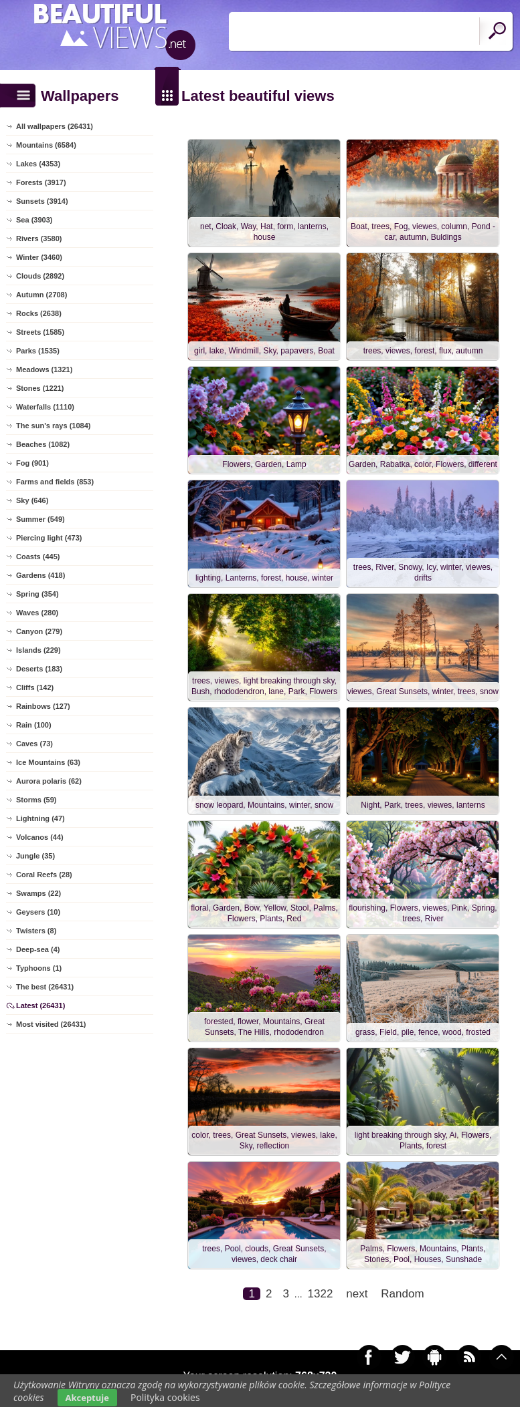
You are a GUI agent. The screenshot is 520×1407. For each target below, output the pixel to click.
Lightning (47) (40, 818)
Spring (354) (37, 594)
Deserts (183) (39, 669)
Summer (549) (40, 519)
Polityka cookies (165, 1397)
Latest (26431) (40, 1005)
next (356, 1293)
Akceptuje (87, 1398)
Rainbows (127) (43, 706)
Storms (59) (36, 800)
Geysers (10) (38, 912)
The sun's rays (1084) (53, 426)
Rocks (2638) (39, 313)
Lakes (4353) (38, 164)
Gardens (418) (40, 575)
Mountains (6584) (46, 145)
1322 (320, 1293)
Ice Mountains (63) (48, 762)
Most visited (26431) (51, 1024)
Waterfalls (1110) (45, 407)
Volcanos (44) (40, 837)
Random (402, 1293)
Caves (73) (34, 744)
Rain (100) (34, 725)
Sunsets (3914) (42, 201)
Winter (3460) (39, 257)
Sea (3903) (34, 220)
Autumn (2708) (41, 295)
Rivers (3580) (39, 238)
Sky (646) (32, 500)
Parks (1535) (38, 351)
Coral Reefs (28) (44, 875)
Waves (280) (37, 613)
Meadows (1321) (44, 369)
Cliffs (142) (35, 687)
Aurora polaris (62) (49, 781)
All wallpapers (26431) (54, 126)
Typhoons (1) (39, 968)
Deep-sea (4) (38, 949)
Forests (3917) (41, 182)
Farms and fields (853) (55, 482)
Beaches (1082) (43, 444)
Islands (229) (38, 650)
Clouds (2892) (40, 276)
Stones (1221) (40, 388)
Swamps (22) (38, 893)
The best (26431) (45, 987)
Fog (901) (32, 463)
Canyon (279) (39, 631)
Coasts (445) (38, 557)
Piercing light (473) (49, 538)
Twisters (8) (36, 931)
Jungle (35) (35, 856)
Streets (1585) (40, 332)
